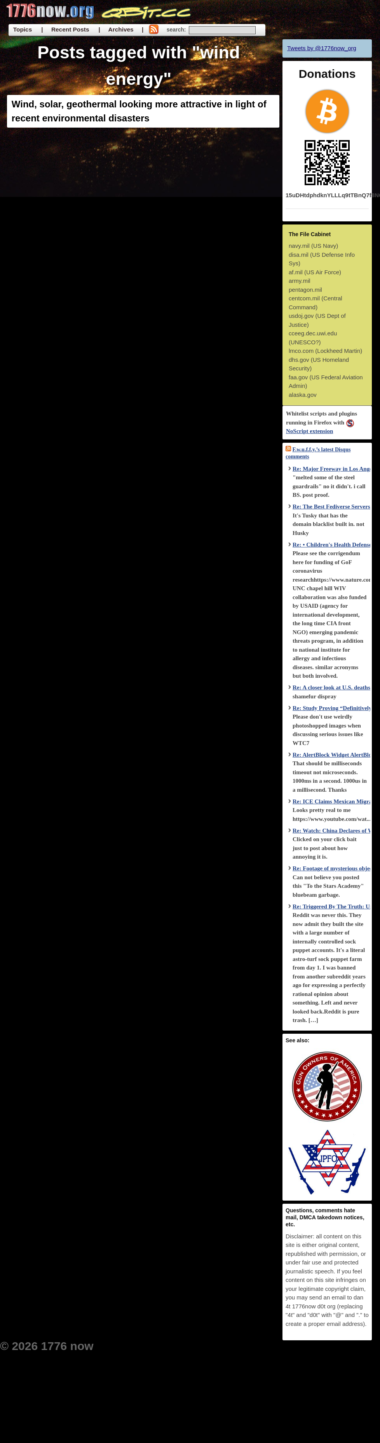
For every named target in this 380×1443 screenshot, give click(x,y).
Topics (22, 29)
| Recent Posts (65, 29)
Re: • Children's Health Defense (332, 545)
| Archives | (120, 29)
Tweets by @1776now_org (321, 48)
